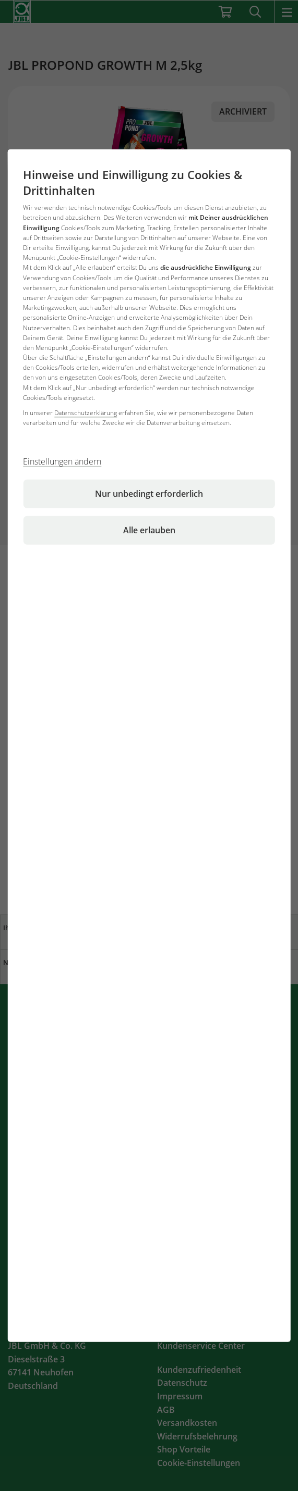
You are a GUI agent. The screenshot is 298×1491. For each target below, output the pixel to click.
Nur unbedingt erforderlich (149, 493)
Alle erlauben (149, 530)
